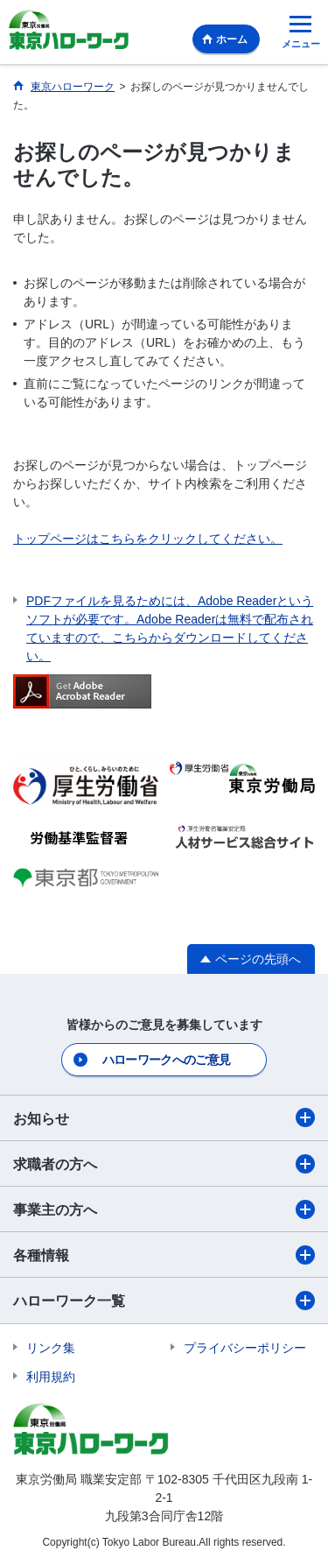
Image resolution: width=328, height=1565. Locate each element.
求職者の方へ (164, 1164)
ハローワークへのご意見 (166, 1060)
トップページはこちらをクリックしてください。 (148, 539)
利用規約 (50, 1377)
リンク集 (50, 1348)
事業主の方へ (164, 1209)
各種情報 (164, 1255)
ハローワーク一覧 (164, 1300)
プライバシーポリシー (245, 1348)
